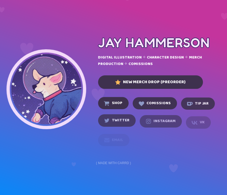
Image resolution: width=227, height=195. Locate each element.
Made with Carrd (113, 163)
